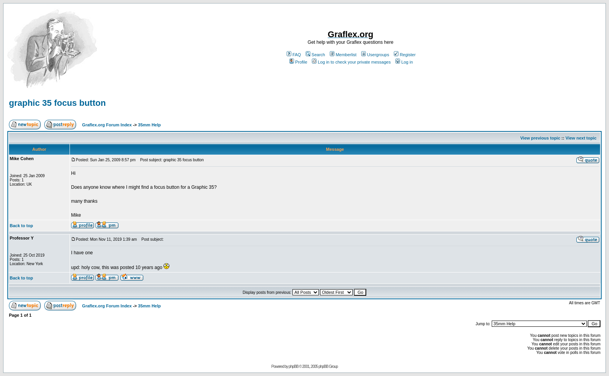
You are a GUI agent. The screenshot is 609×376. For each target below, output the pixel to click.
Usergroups (375, 54)
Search (315, 54)
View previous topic (540, 138)
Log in (404, 62)
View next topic (581, 138)
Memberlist (343, 54)
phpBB (293, 366)
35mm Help (149, 124)
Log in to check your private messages (351, 62)
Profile (298, 62)
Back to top (21, 225)
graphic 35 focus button (57, 103)
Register (405, 54)
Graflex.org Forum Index (107, 124)
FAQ (294, 54)
